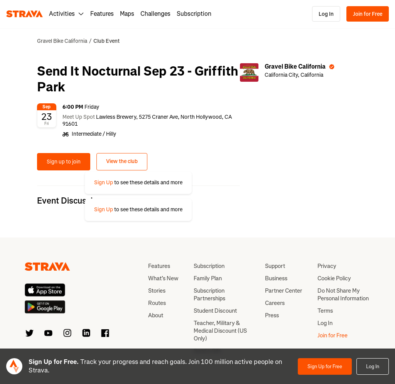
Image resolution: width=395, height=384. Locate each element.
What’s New (163, 278)
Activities (66, 14)
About (155, 315)
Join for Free (367, 14)
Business (276, 278)
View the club (122, 161)
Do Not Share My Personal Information (343, 294)
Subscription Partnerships (209, 294)
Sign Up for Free (324, 366)
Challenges (155, 14)
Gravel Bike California (62, 41)
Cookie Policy (334, 278)
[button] (138, 183)
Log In (326, 14)
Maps (127, 14)
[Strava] (24, 14)
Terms (325, 311)
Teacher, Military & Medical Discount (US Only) (220, 330)
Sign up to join (64, 161)
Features (102, 14)
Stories (156, 291)
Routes (157, 303)
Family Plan (208, 278)
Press (272, 315)
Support (275, 266)
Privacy (326, 266)
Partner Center (283, 291)
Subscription (194, 14)
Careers (275, 303)
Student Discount (215, 311)
